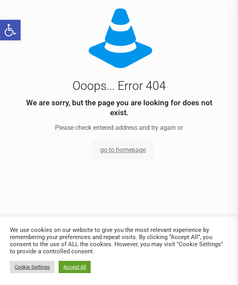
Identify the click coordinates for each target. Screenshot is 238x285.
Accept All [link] (74, 267)
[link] (10, 30)
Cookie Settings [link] (32, 267)
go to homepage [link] (123, 150)
